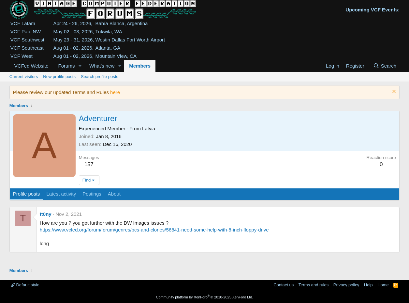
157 (89, 164)
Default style (25, 284)
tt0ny (45, 214)
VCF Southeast (27, 48)
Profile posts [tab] (26, 194)
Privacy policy (346, 284)
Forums (66, 66)
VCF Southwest (27, 39)
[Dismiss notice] (393, 92)
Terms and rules (314, 284)
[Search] (385, 66)
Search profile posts (99, 76)
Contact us (283, 284)
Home (383, 284)
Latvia (148, 128)
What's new (101, 66)
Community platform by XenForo (204, 297)
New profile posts (59, 76)
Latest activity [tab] (61, 194)
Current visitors (23, 76)
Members (140, 66)
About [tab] (114, 194)
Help (368, 284)
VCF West (21, 56)
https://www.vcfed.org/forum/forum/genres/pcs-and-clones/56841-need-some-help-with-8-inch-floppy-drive (154, 229)
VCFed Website (31, 66)
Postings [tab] (91, 194)
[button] (79, 66)
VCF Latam (22, 23)
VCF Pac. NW (25, 31)
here (115, 92)
